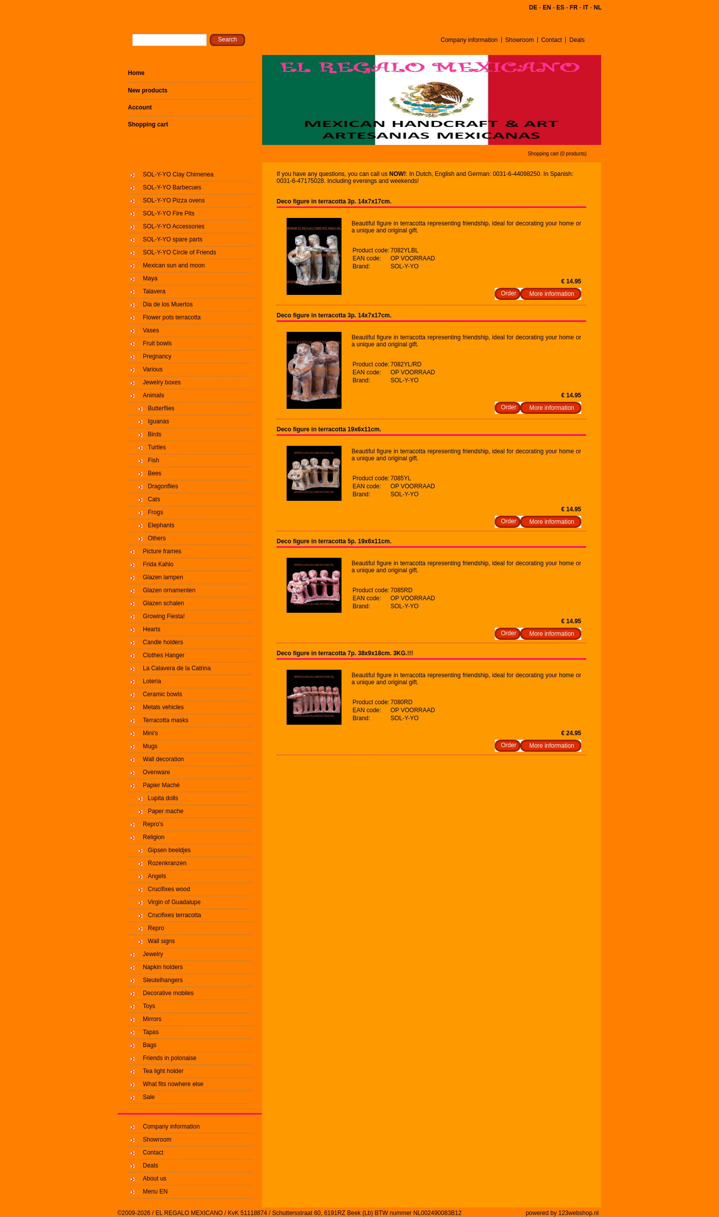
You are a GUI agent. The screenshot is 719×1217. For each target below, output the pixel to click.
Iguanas (158, 421)
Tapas (151, 1032)
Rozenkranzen (167, 863)
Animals (153, 395)
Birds (154, 434)
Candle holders (163, 642)
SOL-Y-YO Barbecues (172, 187)
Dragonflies (163, 486)
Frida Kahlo (158, 564)
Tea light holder (163, 1071)
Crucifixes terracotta (174, 915)
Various (153, 369)
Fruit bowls (157, 343)
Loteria (152, 681)
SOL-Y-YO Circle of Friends (179, 252)
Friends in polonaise (169, 1058)
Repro (156, 928)
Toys (149, 1006)
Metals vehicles (163, 707)
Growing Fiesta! (164, 616)
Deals (577, 40)
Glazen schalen (163, 603)
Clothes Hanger (163, 655)
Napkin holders (163, 967)
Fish (153, 460)
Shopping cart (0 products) (557, 153)
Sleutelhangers (163, 980)
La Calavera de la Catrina (177, 668)
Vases (151, 330)
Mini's (150, 733)
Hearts (151, 629)
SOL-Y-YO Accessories (174, 226)
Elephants (161, 525)
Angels (157, 876)
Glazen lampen (163, 577)
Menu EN (155, 1191)
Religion (153, 837)
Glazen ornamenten (169, 590)
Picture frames (162, 551)
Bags (149, 1045)
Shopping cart (148, 124)
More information (551, 293)
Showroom (519, 40)
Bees (154, 473)
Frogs (155, 512)
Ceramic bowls (162, 694)
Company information (469, 40)
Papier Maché (161, 785)
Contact (551, 40)
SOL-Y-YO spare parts (173, 239)
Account (140, 107)
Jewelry (153, 954)
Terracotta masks (165, 720)
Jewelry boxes (162, 382)
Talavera (154, 291)
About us (154, 1178)
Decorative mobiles (168, 993)
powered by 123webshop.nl (562, 1213)
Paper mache (165, 811)
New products (147, 90)
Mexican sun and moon (174, 265)
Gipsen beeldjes (169, 850)
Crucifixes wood (169, 889)
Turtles (157, 447)
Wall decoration (163, 759)
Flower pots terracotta (172, 317)
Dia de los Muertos (168, 304)
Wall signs (161, 941)
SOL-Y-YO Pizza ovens (174, 200)
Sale (149, 1097)
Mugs (150, 746)
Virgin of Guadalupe (174, 902)
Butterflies (161, 408)
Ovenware (156, 772)
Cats (154, 499)
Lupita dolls (163, 798)
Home (136, 72)
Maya (150, 278)
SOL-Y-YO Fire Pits (169, 213)
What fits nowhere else (173, 1084)
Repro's (153, 824)
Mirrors (152, 1019)
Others (157, 538)
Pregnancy (157, 356)
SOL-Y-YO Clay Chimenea (178, 174)
